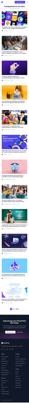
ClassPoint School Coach (19, 361)
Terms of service (18, 380)
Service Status (18, 385)
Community (17, 356)
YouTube (2, 389)
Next (17, 309)
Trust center (18, 387)
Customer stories (4, 387)
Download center (4, 380)
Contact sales (20, 332)
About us (17, 371)
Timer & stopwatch (4, 370)
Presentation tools (4, 361)
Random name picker (5, 372)
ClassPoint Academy (19, 365)
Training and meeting (5, 393)
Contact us (17, 376)
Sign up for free (10, 332)
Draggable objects (4, 374)
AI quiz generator (4, 363)
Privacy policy (17, 378)
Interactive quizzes (4, 356)
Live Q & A (3, 365)
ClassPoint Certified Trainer (20, 363)
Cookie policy (17, 382)
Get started (3, 382)
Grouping (3, 367)
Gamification (3, 358)
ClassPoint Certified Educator (20, 358)
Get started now (19, 2)
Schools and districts (5, 391)
